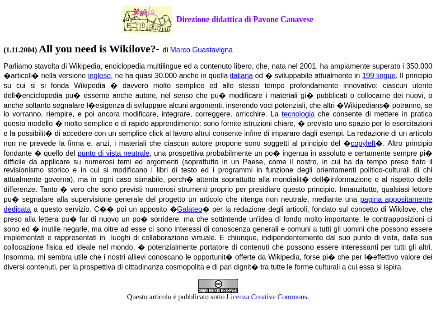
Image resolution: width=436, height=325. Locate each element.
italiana (241, 75)
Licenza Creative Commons (266, 297)
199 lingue (378, 75)
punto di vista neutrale (114, 153)
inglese (99, 75)
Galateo (189, 209)
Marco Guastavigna (201, 50)
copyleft (363, 143)
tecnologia (297, 114)
